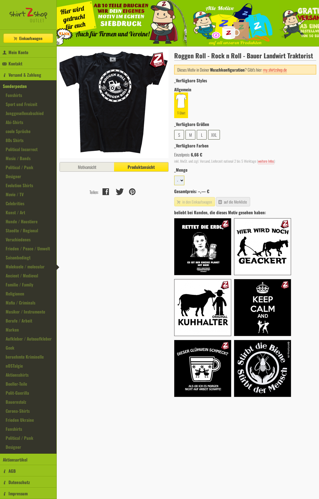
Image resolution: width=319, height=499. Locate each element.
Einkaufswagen (28, 38)
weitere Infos (266, 161)
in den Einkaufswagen (194, 202)
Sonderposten (15, 86)
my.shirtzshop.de (275, 70)
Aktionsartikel (15, 459)
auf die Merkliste (232, 202)
